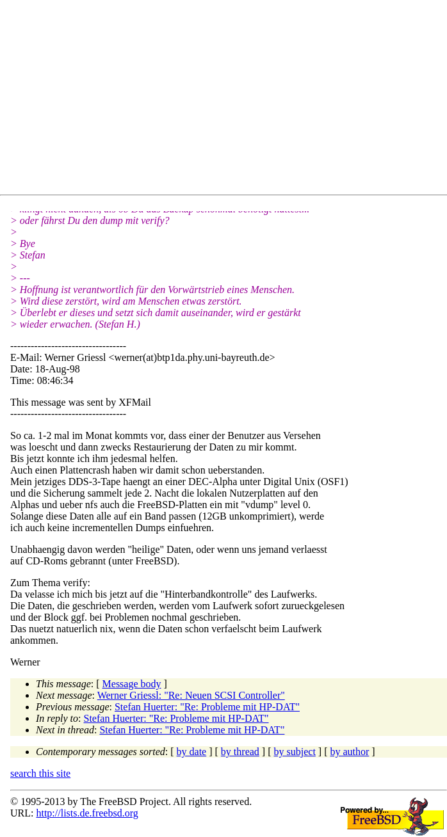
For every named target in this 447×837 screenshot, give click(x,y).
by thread (240, 751)
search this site (40, 773)
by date (192, 751)
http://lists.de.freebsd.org (87, 813)
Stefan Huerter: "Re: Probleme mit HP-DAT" (207, 706)
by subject (295, 751)
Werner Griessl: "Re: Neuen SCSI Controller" (191, 695)
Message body (131, 683)
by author (349, 751)
